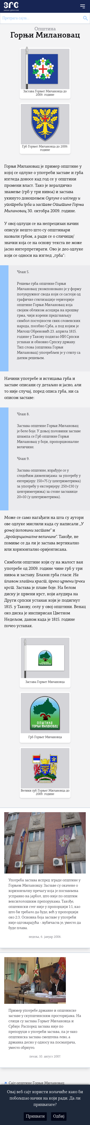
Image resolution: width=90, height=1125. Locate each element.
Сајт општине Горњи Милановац (36, 1083)
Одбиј (58, 1116)
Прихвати (35, 1116)
